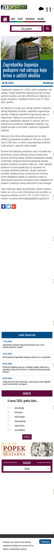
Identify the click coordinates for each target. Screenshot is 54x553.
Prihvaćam (45, 541)
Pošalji (27, 437)
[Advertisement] (27, 239)
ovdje (13, 192)
